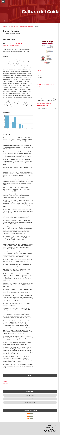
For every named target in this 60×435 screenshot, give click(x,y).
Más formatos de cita (42, 108)
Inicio (4, 26)
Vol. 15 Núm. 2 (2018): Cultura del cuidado (23, 26)
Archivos (10, 26)
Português (6, 383)
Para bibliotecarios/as (30, 402)
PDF (40, 70)
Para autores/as (30, 399)
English (5, 379)
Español (5, 381)
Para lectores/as (30, 395)
